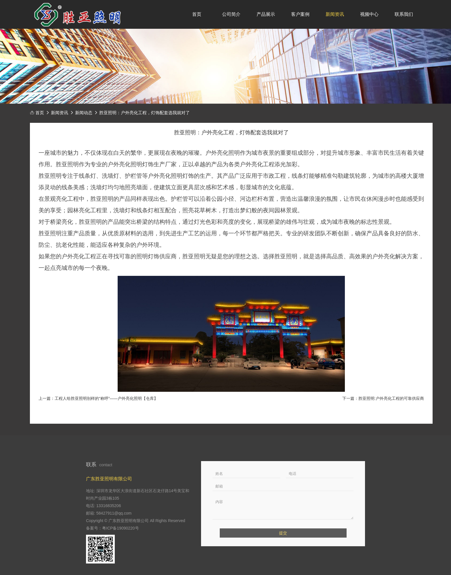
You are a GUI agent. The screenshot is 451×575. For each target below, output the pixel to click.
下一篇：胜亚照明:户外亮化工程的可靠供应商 (383, 398)
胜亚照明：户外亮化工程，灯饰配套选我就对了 (144, 112)
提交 (283, 533)
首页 (196, 14)
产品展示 (266, 14)
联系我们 (404, 14)
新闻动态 (83, 112)
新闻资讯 (335, 14)
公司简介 (231, 14)
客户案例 (300, 14)
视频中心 (369, 14)
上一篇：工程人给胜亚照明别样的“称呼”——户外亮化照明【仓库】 (98, 398)
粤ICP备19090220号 (120, 528)
